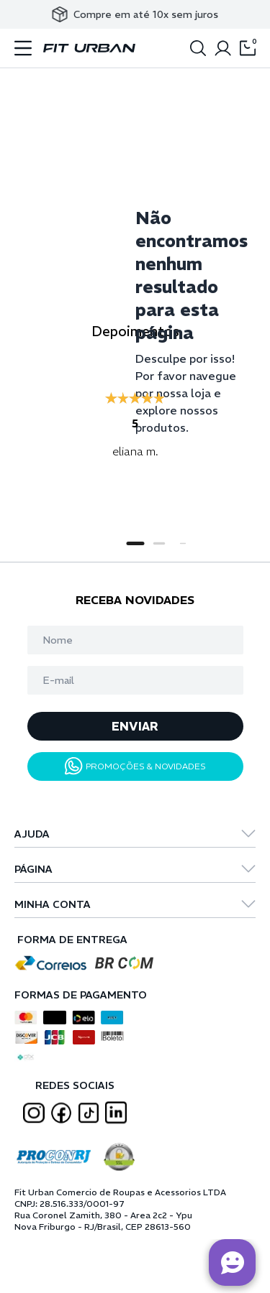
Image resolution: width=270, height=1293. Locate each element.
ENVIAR (135, 726)
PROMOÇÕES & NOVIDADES (135, 766)
